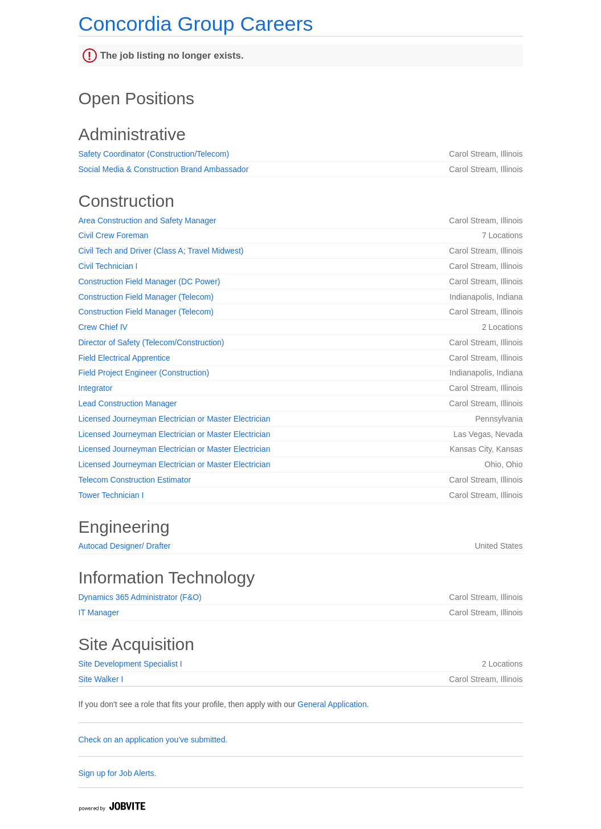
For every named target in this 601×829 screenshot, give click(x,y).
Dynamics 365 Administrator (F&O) (140, 597)
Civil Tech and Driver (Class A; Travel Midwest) (161, 250)
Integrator (96, 388)
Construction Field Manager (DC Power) (149, 281)
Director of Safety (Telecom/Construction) (151, 342)
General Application (331, 704)
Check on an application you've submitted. (153, 739)
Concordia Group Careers (196, 23)
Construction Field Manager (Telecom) (146, 296)
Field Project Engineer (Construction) (144, 372)
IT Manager (99, 612)
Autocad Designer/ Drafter (125, 545)
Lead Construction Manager (128, 403)
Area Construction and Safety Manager (147, 220)
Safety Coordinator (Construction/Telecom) (154, 153)
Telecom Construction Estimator (135, 479)
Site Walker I (101, 679)
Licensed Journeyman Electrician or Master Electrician (175, 418)
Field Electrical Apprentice (124, 357)
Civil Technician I (108, 266)
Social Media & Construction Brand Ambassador (164, 169)
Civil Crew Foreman (114, 235)
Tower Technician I (111, 495)
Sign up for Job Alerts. (118, 773)
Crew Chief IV (103, 327)
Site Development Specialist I (130, 663)
